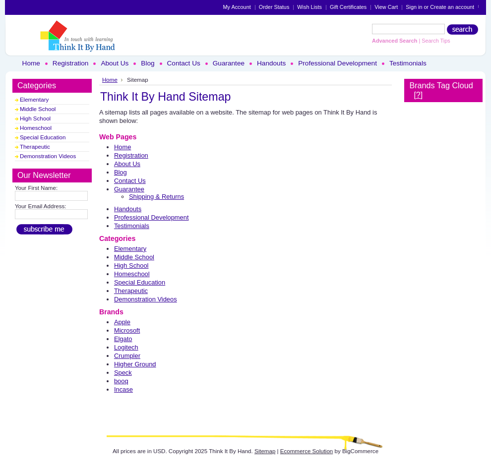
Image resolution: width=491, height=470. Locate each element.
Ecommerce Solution (306, 451)
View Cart (386, 7)
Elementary (34, 100)
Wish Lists (309, 7)
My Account (236, 7)
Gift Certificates (348, 7)
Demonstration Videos (48, 156)
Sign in (414, 7)
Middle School (38, 109)
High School (35, 118)
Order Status (274, 7)
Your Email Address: (40, 206)
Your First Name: (36, 188)
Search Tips (436, 41)
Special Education (42, 137)
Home (110, 79)
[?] (418, 94)
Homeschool (36, 128)
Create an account (452, 7)
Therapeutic (35, 147)
